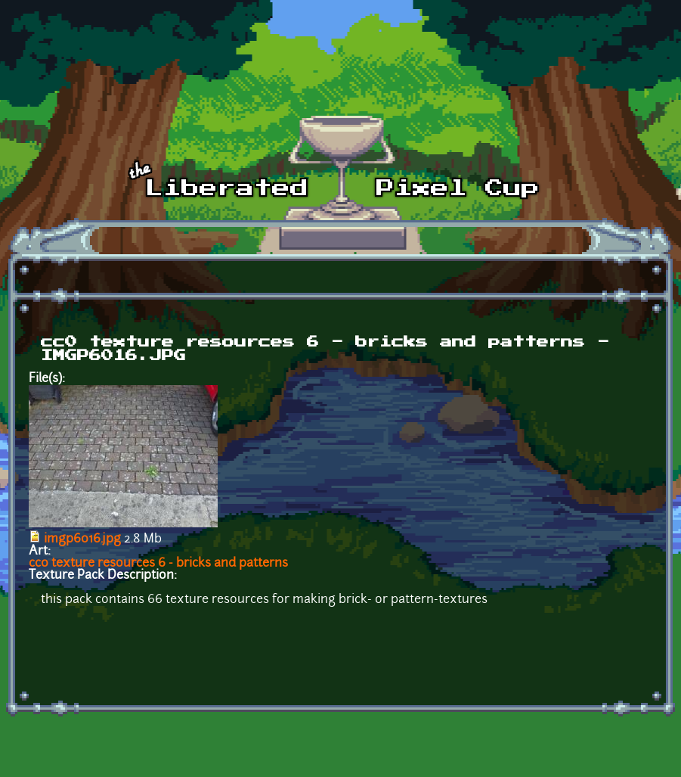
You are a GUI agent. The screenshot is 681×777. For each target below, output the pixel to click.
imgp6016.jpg (82, 539)
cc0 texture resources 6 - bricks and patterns (158, 564)
